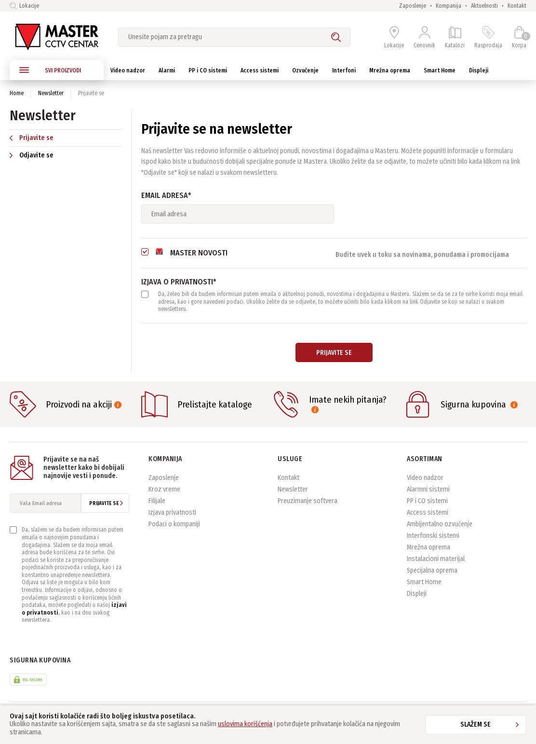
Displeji (417, 594)
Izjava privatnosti (172, 512)
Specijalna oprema (432, 570)
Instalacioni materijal (436, 559)
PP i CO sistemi (427, 501)
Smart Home (424, 582)
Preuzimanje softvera (307, 501)
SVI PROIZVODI (50, 70)
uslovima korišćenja (245, 724)
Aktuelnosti (484, 5)
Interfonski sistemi (433, 536)
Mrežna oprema (428, 547)
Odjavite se (32, 155)
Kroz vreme (164, 489)
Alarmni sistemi (428, 489)
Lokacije (24, 5)
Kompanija (448, 5)
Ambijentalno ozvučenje (439, 524)
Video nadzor (425, 478)
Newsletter (51, 93)
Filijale (156, 501)
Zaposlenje (412, 5)
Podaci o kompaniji (174, 524)
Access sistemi (427, 512)
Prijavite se (32, 138)
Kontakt (517, 5)
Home (17, 93)
